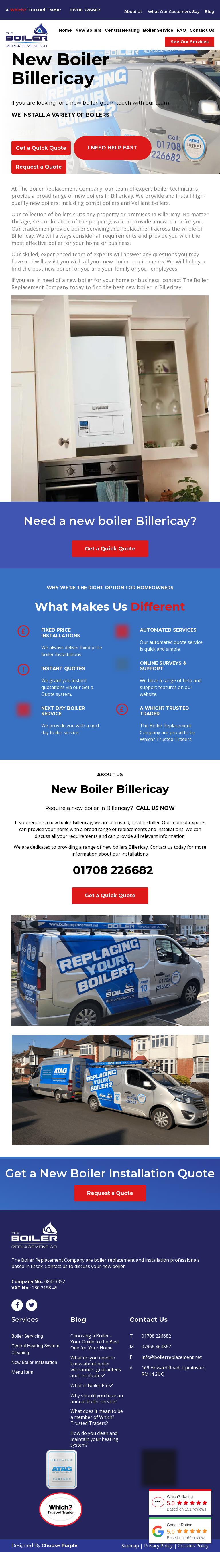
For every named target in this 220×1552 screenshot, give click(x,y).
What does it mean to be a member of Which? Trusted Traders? (96, 1417)
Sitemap (130, 1546)
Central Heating (122, 30)
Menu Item (22, 1372)
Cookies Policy (193, 1546)
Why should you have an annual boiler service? (96, 1398)
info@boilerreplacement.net (172, 1357)
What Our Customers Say (172, 11)
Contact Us (202, 30)
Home (65, 30)
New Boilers (88, 30)
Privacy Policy (158, 1546)
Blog (209, 11)
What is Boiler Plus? (91, 1385)
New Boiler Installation (34, 1362)
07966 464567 (156, 1346)
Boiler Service (158, 30)
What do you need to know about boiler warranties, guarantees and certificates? (95, 1367)
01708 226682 (85, 10)
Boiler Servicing (27, 1336)
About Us (131, 11)
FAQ (181, 30)
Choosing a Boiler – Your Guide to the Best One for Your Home (94, 1342)
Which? (18, 10)
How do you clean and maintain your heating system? (94, 1439)
